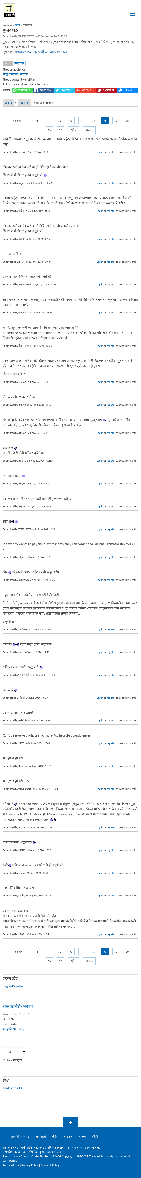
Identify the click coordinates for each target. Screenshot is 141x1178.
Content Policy (50, 1165)
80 (60, 130)
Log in (8, 102)
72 (59, 120)
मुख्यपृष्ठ (17, 25)
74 (82, 120)
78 (127, 120)
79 (49, 130)
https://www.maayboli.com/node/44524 (40, 51)
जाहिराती (68, 1136)
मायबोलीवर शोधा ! (13, 1088)
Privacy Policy (30, 1165)
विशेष (54, 1136)
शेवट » (89, 130)
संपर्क (60, 1152)
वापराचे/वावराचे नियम (15, 1152)
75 (93, 120)
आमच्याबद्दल (49, 1152)
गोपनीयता (34, 1152)
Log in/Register (13, 986)
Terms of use (11, 1165)
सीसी (95, 1136)
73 (71, 120)
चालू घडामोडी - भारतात (15, 74)
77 (116, 120)
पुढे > (73, 130)
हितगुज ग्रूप (19, 63)
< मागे (35, 120)
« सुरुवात (17, 120)
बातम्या (83, 1136)
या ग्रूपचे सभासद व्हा (14, 1029)
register (24, 102)
